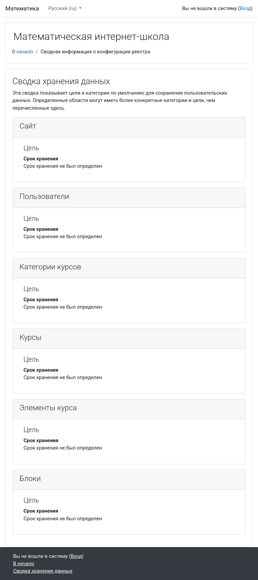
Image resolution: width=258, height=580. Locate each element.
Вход (245, 8)
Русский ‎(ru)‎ (63, 8)
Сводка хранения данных (42, 571)
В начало (22, 52)
